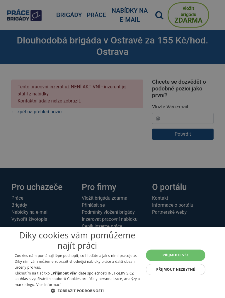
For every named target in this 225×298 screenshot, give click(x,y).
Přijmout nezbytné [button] (175, 269)
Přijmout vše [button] (176, 254)
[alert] (112, 149)
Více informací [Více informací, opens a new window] (48, 284)
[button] (77, 291)
